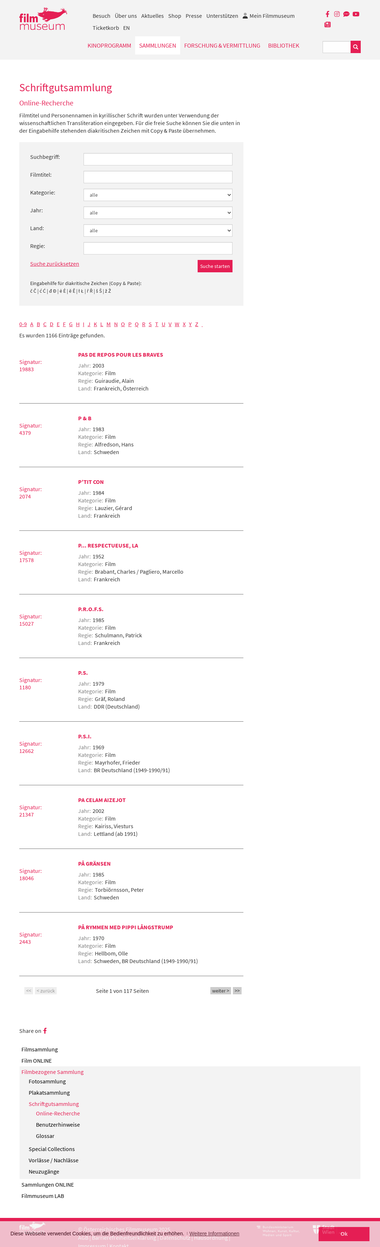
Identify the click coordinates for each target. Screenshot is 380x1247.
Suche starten (215, 266)
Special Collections (52, 1148)
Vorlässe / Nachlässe (53, 1160)
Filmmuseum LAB (42, 1195)
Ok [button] (344, 1234)
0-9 (23, 324)
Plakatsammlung (49, 1092)
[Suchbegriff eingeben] (337, 47)
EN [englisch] (126, 27)
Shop (174, 15)
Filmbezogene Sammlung (52, 1071)
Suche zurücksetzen (54, 263)
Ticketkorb (106, 27)
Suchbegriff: (45, 156)
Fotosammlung (47, 1081)
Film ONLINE (36, 1060)
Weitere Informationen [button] (214, 1233)
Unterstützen (222, 15)
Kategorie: (42, 192)
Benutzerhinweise (58, 1124)
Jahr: (36, 210)
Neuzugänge (44, 1171)
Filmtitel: (41, 174)
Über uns (126, 15)
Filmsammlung (39, 1049)
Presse (194, 15)
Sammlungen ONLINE (47, 1184)
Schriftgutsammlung (54, 1103)
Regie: (37, 245)
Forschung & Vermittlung (222, 45)
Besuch (101, 15)
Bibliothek (283, 45)
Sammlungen (157, 45)
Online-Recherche (58, 1113)
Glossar (45, 1135)
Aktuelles (152, 15)
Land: (37, 228)
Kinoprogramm (109, 45)
